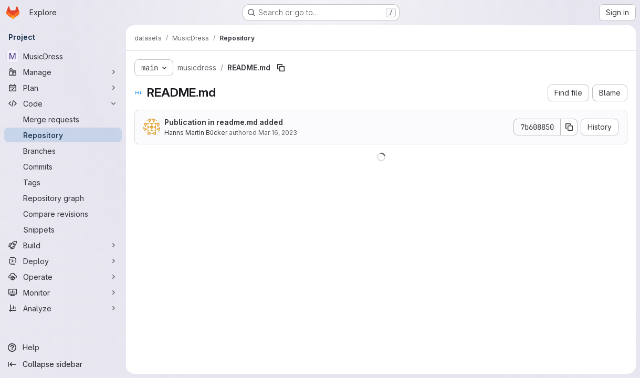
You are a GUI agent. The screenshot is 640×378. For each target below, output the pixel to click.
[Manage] (63, 72)
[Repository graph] (63, 198)
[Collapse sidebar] (63, 364)
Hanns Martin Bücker (195, 132)
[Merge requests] (63, 119)
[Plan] (63, 87)
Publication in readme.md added (223, 122)
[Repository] (63, 135)
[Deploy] (63, 261)
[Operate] (63, 276)
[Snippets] (63, 229)
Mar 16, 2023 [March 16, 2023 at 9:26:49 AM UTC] (277, 132)
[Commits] (63, 166)
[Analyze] (63, 308)
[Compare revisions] (63, 213)
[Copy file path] (280, 67)
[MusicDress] (63, 56)
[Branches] (63, 150)
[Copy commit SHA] (569, 127)
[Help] (63, 347)
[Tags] (63, 182)
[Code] (63, 103)
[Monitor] (63, 292)
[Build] (63, 245)
